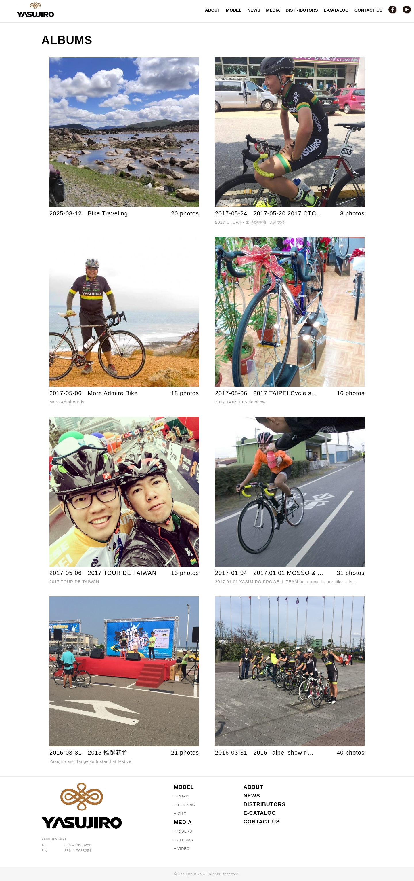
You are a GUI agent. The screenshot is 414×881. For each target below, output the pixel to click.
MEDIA (273, 9)
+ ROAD (181, 796)
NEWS (253, 9)
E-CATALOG (336, 9)
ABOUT (212, 9)
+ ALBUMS (183, 840)
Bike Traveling (108, 213)
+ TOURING (184, 805)
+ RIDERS (183, 831)
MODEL (233, 9)
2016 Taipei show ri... (283, 752)
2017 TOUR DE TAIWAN (122, 573)
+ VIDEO (182, 849)
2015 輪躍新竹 (108, 752)
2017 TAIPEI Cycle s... (285, 393)
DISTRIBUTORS (302, 9)
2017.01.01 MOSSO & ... (288, 573)
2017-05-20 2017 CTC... (287, 213)
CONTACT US (368, 9)
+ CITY (180, 814)
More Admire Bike (113, 393)
